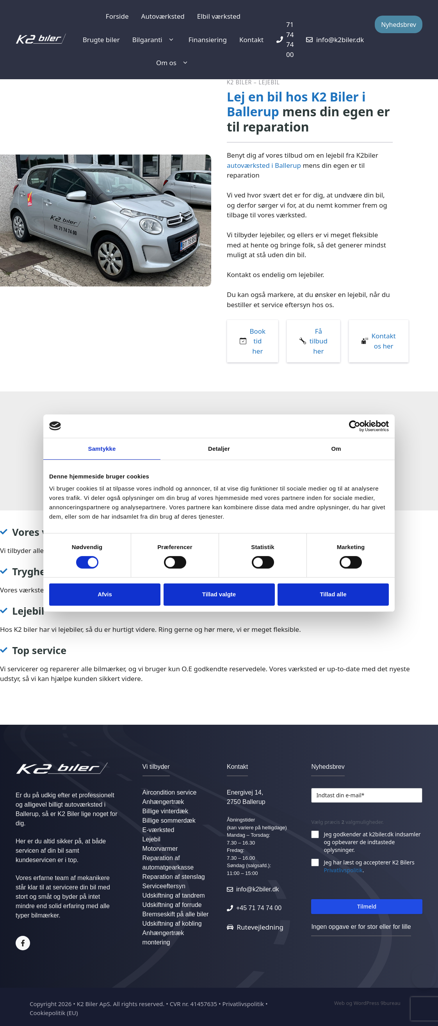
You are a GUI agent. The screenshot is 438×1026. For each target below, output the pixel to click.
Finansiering (208, 39)
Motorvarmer (160, 848)
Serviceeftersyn (163, 886)
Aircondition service (169, 792)
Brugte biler (101, 39)
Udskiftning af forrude (172, 905)
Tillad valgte (219, 594)
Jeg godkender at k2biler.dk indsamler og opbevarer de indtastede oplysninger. (372, 842)
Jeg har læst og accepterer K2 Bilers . (369, 866)
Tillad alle (333, 594)
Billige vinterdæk (165, 811)
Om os (173, 63)
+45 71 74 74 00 (258, 908)
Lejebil (151, 839)
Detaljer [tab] (219, 448)
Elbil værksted (218, 16)
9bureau (391, 1002)
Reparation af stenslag (173, 876)
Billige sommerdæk (169, 820)
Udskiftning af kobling (172, 923)
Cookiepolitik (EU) (54, 1013)
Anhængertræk (163, 801)
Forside (117, 16)
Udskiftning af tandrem (173, 895)
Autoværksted (163, 16)
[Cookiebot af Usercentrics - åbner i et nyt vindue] (354, 426)
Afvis (105, 594)
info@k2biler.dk (257, 889)
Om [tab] (336, 448)
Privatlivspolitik (343, 870)
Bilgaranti (154, 40)
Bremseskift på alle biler (175, 914)
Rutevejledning (260, 927)
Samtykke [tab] (102, 448)
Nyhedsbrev (398, 24)
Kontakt (251, 39)
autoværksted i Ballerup (264, 165)
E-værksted (158, 830)
